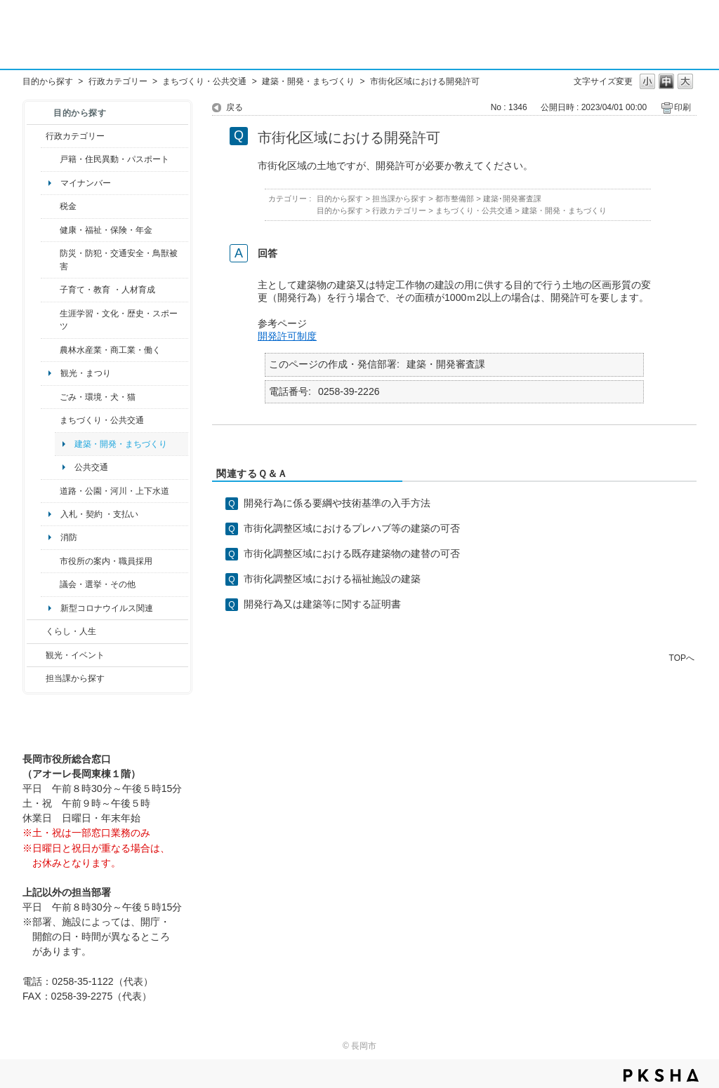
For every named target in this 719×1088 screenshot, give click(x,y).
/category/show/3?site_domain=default (36, 136)
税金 (68, 206)
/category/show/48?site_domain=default (50, 289)
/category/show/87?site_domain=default (50, 491)
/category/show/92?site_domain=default (50, 206)
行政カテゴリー (117, 81)
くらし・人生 (71, 631)
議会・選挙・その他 (98, 584)
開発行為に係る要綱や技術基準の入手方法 (337, 503)
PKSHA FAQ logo (661, 1075)
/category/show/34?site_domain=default (50, 350)
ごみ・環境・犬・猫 (98, 397)
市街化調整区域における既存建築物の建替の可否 (352, 553)
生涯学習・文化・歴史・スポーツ (119, 320)
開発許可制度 (287, 336)
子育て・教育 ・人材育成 (107, 290)
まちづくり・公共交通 (204, 81)
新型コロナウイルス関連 (106, 608)
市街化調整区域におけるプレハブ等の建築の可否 (352, 528)
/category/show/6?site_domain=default (50, 420)
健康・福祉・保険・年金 (106, 230)
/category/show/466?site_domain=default (50, 584)
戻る (234, 107)
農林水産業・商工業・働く (110, 350)
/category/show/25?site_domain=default (50, 260)
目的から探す (47, 81)
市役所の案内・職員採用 (106, 561)
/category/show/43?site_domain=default (50, 320)
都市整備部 (454, 198)
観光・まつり (85, 373)
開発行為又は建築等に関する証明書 (322, 604)
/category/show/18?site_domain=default (36, 655)
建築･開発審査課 (512, 198)
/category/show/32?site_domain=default (50, 561)
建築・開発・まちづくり (308, 81)
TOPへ (681, 657)
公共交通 (91, 467)
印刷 (682, 107)
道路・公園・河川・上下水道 (114, 491)
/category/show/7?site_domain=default (50, 159)
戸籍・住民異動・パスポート (114, 159)
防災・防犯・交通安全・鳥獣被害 (119, 259)
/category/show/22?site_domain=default (50, 397)
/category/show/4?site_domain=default (50, 230)
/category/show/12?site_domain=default (36, 631)
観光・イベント (75, 655)
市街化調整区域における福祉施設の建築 (332, 578)
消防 (68, 537)
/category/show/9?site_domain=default (36, 678)
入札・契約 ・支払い (99, 514)
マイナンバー (85, 183)
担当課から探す (75, 678)
